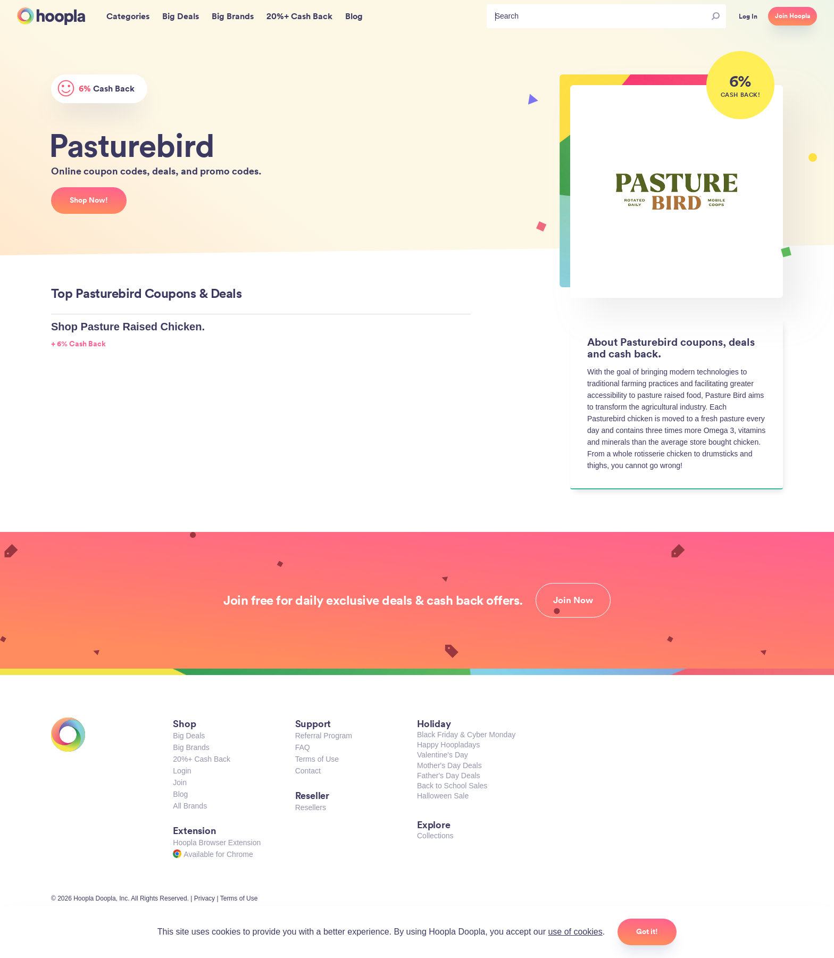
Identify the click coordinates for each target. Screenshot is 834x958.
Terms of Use (317, 759)
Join (180, 782)
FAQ (302, 747)
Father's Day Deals (448, 775)
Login (182, 771)
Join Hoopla (792, 16)
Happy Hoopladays (448, 744)
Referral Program (323, 735)
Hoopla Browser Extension (217, 842)
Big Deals (189, 735)
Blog (180, 794)
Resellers (310, 807)
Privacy (204, 898)
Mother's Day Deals (449, 765)
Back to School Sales (452, 785)
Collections (435, 835)
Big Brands (191, 747)
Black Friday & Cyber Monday (466, 734)
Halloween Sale (443, 796)
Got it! (647, 931)
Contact (308, 771)
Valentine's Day (442, 755)
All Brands (190, 806)
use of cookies (575, 931)
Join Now (573, 600)
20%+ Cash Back (201, 759)
